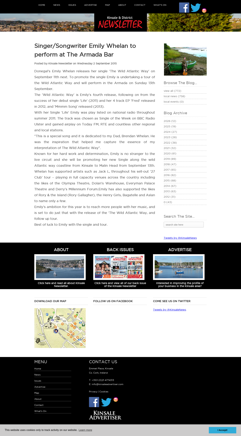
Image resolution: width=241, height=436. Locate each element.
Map (107, 5)
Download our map (50, 301)
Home (41, 5)
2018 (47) (170, 164)
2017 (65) (170, 169)
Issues (72, 5)
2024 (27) (170, 131)
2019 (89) (170, 158)
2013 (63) (170, 191)
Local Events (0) (174, 101)
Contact (139, 5)
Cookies (103, 391)
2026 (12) (170, 120)
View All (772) (172, 90)
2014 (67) (170, 185)
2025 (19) (170, 126)
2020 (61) (170, 153)
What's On (159, 5)
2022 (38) (170, 142)
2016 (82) (170, 175)
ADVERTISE (180, 250)
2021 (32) (170, 148)
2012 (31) (169, 196)
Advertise (90, 5)
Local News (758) (174, 96)
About (122, 5)
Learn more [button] (85, 430)
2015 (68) (170, 180)
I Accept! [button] (223, 430)
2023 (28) (170, 137)
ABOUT (61, 250)
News (56, 5)
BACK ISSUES (120, 250)
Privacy (93, 391)
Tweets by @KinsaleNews (180, 237)
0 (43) (168, 202)
